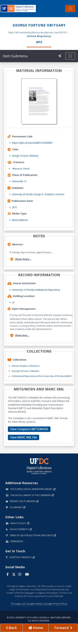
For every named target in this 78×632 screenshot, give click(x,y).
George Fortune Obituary (25, 155)
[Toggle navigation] (70, 8)
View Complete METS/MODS (29, 429)
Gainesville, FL (19, 181)
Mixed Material (20, 220)
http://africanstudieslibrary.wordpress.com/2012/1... (39, 32)
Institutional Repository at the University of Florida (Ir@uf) (41, 376)
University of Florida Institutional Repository (36, 289)
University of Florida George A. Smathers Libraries (38, 194)
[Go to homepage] (35, 628)
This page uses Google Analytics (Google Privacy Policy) (39, 603)
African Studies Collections (26, 365)
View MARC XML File (23, 437)
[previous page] (11, 628)
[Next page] (63, 628)
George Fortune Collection (25, 371)
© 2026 (39, 619)
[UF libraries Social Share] (60, 56)
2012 (14, 207)
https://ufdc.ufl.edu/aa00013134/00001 (32, 142)
